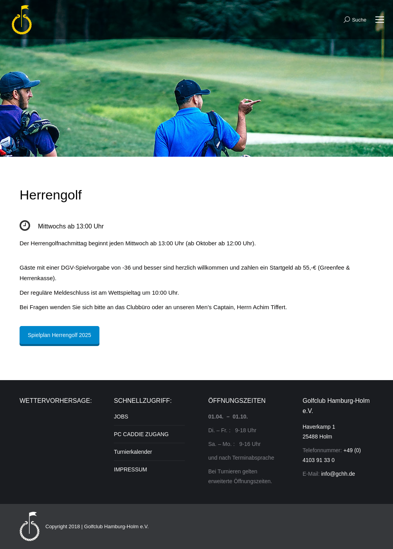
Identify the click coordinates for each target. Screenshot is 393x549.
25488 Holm (317, 436)
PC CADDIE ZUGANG (141, 434)
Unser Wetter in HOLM (55, 441)
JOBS (121, 416)
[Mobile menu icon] (379, 19)
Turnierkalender (133, 452)
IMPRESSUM (130, 469)
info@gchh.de (338, 474)
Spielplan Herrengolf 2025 (59, 335)
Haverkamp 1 (319, 427)
